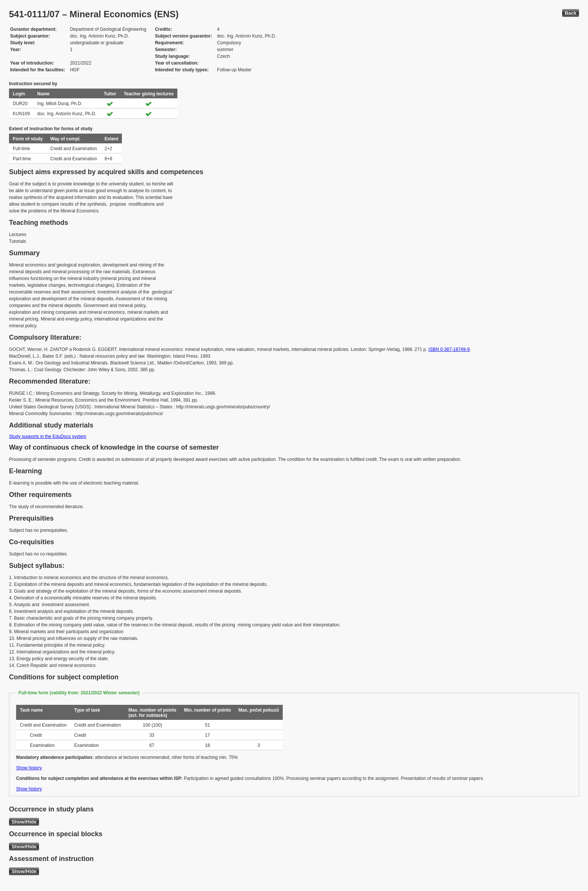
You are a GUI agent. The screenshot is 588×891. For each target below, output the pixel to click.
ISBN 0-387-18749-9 (449, 349)
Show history (29, 768)
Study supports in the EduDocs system (47, 436)
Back (570, 13)
